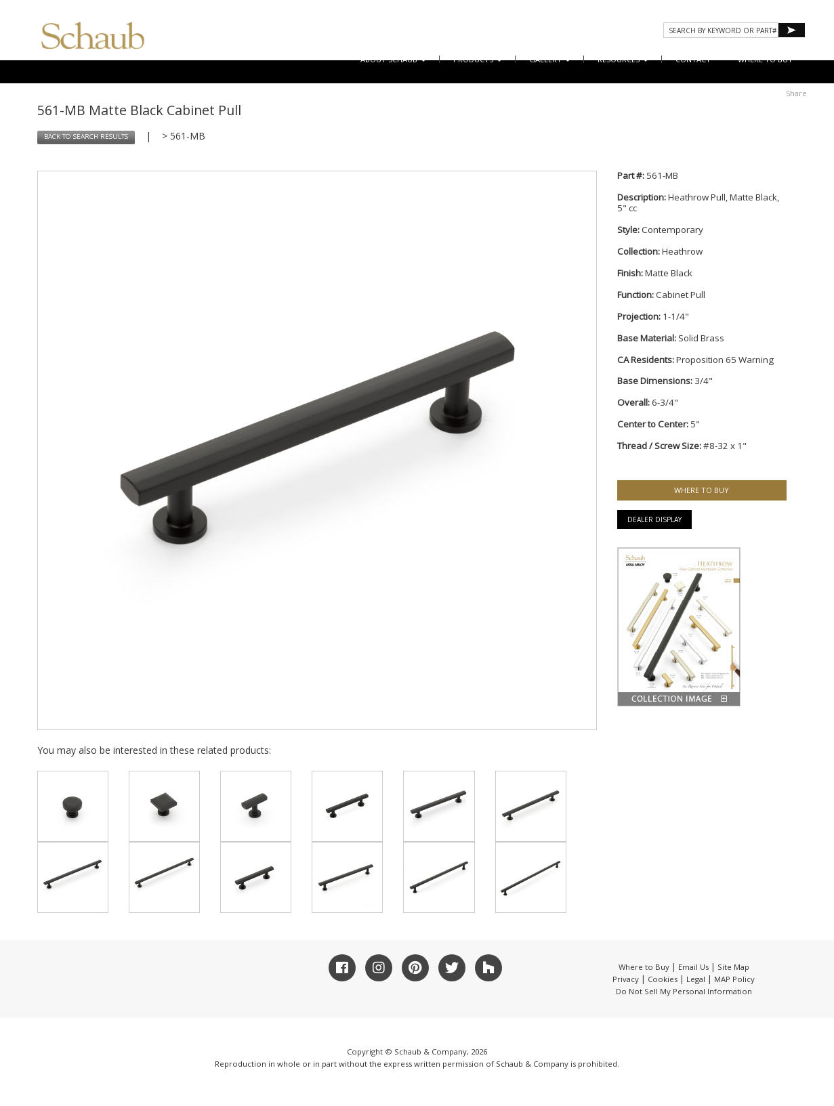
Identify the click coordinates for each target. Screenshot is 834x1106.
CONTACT (693, 59)
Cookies (662, 979)
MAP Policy (734, 979)
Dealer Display (654, 519)
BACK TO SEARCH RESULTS (86, 136)
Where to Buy (644, 967)
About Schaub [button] (393, 59)
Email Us (693, 967)
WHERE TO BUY (765, 59)
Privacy (625, 979)
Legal (695, 979)
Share (796, 93)
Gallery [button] (549, 59)
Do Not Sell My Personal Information (684, 991)
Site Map (733, 967)
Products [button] (477, 59)
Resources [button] (623, 59)
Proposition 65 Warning (725, 360)
